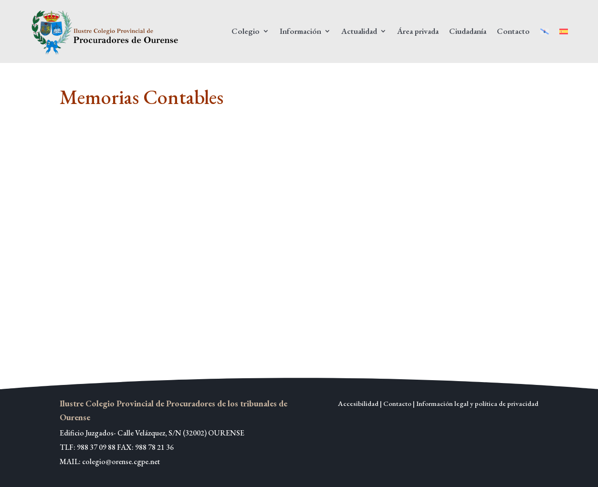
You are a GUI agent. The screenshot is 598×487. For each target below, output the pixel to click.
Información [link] (300, 31)
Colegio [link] (245, 31)
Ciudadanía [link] (467, 31)
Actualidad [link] (359, 31)
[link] (106, 31)
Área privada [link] (418, 31)
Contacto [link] (513, 31)
